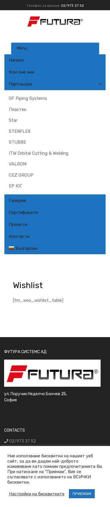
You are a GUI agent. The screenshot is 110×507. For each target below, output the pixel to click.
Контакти (19, 236)
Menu (22, 48)
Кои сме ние (21, 72)
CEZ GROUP (21, 175)
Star (13, 120)
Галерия (17, 200)
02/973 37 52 (72, 6)
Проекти (18, 224)
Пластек (17, 109)
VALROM (17, 164)
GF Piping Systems (28, 98)
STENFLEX (20, 131)
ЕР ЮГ (15, 186)
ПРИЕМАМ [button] (81, 494)
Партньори (20, 84)
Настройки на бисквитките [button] (37, 493)
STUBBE (17, 142)
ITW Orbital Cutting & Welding (38, 153)
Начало (16, 60)
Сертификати (23, 212)
